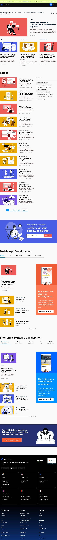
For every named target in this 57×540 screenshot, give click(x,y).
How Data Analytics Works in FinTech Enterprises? (21, 388)
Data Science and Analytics (21, 385)
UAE (22, 494)
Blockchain (19, 12)
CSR (2, 520)
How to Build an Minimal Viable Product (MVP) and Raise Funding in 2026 (47, 56)
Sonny (40, 525)
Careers (2, 518)
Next (25, 210)
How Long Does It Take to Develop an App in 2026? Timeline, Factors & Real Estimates (27, 57)
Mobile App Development (25, 518)
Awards (2, 525)
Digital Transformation (42, 89)
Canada (41, 494)
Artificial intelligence (23, 77)
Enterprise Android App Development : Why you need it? (22, 323)
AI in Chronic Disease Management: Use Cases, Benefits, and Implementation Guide (26, 174)
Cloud (24, 12)
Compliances (4, 530)
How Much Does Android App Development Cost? (21, 300)
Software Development (23, 130)
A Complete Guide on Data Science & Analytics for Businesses (8, 370)
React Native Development (43, 87)
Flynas (40, 522)
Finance (21, 538)
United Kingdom (6, 494)
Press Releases (42, 538)
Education (50, 96)
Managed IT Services (24, 525)
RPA (2, 538)
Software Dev (12, 12)
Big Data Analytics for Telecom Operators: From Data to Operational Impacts (21, 411)
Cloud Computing (41, 99)
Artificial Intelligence (4, 13)
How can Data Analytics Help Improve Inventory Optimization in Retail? (22, 400)
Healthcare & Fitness (23, 91)
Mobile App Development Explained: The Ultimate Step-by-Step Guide (43, 24)
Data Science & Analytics (43, 92)
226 (19, 210)
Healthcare (22, 535)
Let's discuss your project (12, 440)
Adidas (40, 515)
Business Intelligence (31, 12)
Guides (31, 19)
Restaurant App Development (44, 85)
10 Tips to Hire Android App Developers (22, 311)
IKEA (40, 518)
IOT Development (41, 96)
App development (4, 12)
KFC (40, 513)
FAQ (2, 527)
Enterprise (17, 319)
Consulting (22, 515)
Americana (41, 520)
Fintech (51, 94)
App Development (23, 39)
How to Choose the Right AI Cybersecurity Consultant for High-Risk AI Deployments (26, 82)
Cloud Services (23, 522)
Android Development (42, 94)
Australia (42, 477)
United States (24, 477)
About (2, 513)
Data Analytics (40, 12)
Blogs (40, 535)
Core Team (3, 515)
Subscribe (47, 235)
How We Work (4, 522)
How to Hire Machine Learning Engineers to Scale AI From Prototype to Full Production (26, 121)
